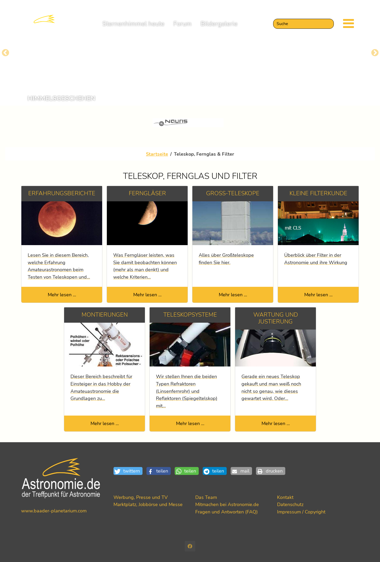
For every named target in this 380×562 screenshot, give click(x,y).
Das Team (206, 497)
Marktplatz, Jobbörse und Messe (148, 504)
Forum (182, 27)
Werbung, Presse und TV (140, 497)
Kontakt (285, 497)
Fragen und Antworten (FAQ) (226, 511)
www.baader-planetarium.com (54, 510)
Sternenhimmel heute (133, 27)
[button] (129, 471)
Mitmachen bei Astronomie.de (227, 504)
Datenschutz (290, 504)
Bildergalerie (219, 27)
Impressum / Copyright (301, 511)
